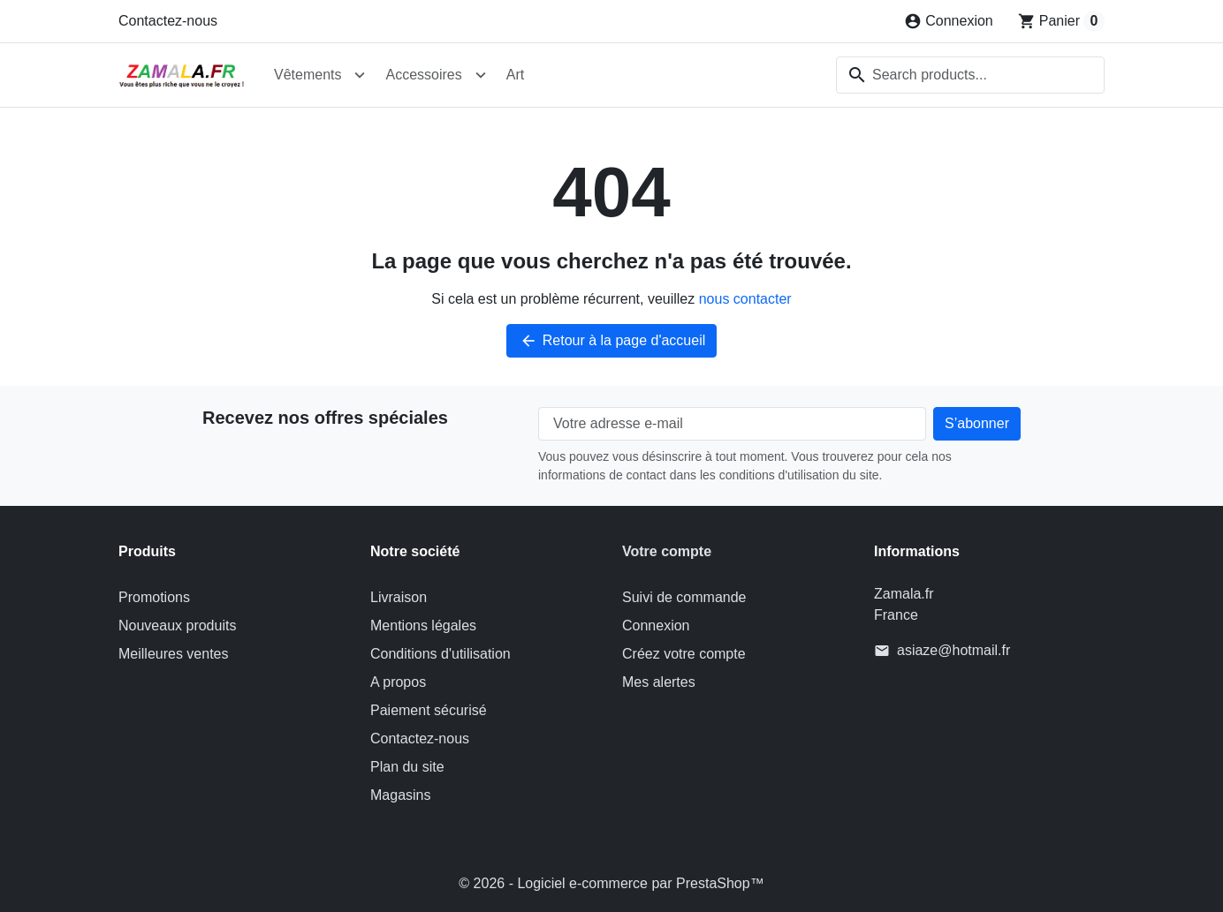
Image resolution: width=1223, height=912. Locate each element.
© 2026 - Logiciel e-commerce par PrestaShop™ (611, 883)
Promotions (154, 597)
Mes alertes (658, 682)
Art (515, 74)
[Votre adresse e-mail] (732, 424)
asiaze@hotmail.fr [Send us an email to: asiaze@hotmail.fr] (953, 650)
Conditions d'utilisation (440, 653)
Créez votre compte (684, 653)
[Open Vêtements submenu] (359, 75)
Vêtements (307, 74)
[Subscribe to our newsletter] (977, 424)
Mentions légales (423, 625)
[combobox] (970, 75)
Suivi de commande (684, 597)
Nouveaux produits (177, 625)
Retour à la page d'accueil (612, 340)
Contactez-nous (167, 20)
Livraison (398, 597)
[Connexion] (948, 21)
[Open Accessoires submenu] (480, 75)
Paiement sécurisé (428, 710)
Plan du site (407, 766)
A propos (398, 682)
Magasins (400, 795)
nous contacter (745, 298)
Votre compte (666, 551)
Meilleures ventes (173, 653)
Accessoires (423, 74)
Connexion (656, 625)
